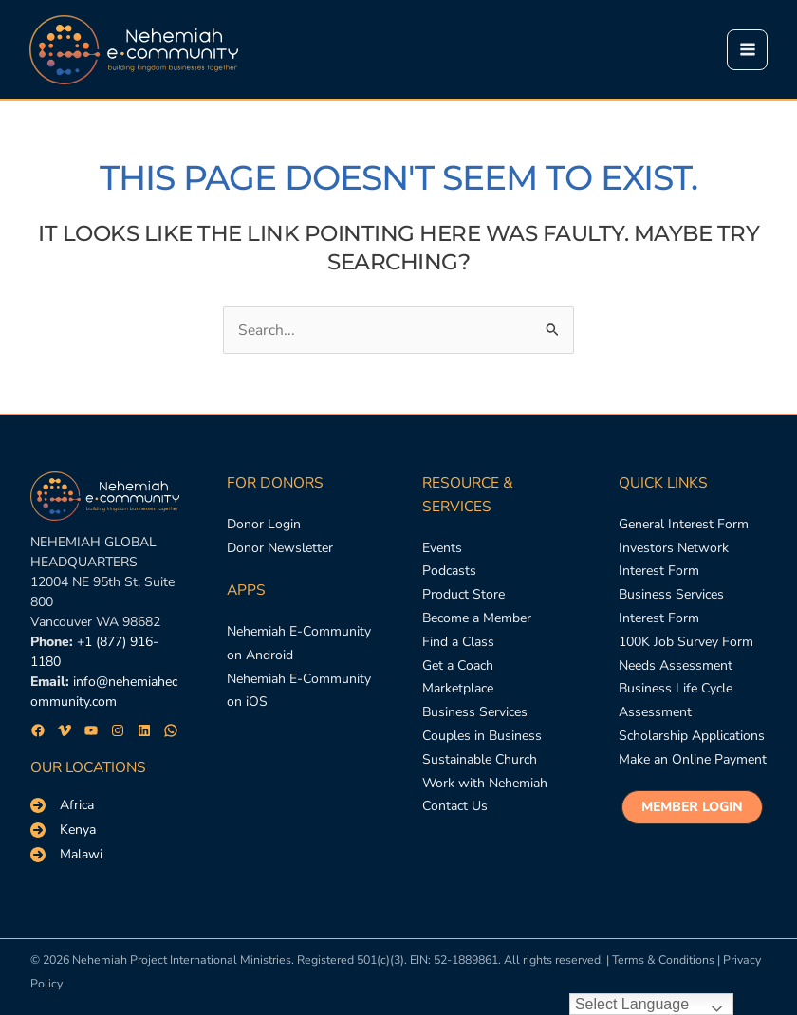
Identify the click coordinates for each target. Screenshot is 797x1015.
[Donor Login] (264, 525)
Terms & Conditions (663, 959)
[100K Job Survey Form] (686, 643)
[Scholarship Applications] (692, 736)
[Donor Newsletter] (280, 549)
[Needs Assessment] (675, 666)
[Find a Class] (458, 643)
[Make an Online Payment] (693, 760)
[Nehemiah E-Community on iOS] (301, 691)
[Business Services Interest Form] (693, 607)
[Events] (442, 549)
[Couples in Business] (482, 736)
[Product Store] (463, 595)
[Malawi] (66, 854)
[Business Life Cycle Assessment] (693, 701)
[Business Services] (475, 713)
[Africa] (62, 805)
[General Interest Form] (684, 525)
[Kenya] (63, 830)
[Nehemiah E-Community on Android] (301, 644)
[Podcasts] (449, 571)
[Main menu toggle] (746, 49)
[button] (692, 807)
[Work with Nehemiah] (484, 784)
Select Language (632, 1004)
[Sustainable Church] (479, 760)
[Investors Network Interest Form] (693, 560)
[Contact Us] (455, 807)
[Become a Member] (476, 619)
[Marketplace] (457, 689)
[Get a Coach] (457, 666)
